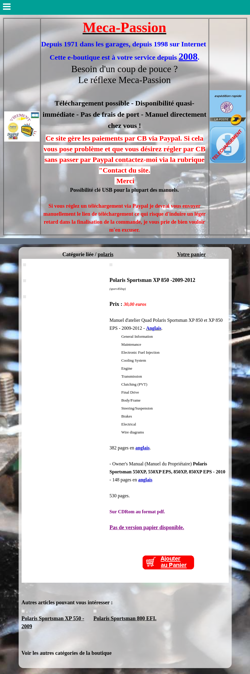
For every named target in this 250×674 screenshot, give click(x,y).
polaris (105, 254)
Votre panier (191, 254)
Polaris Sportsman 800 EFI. (125, 618)
